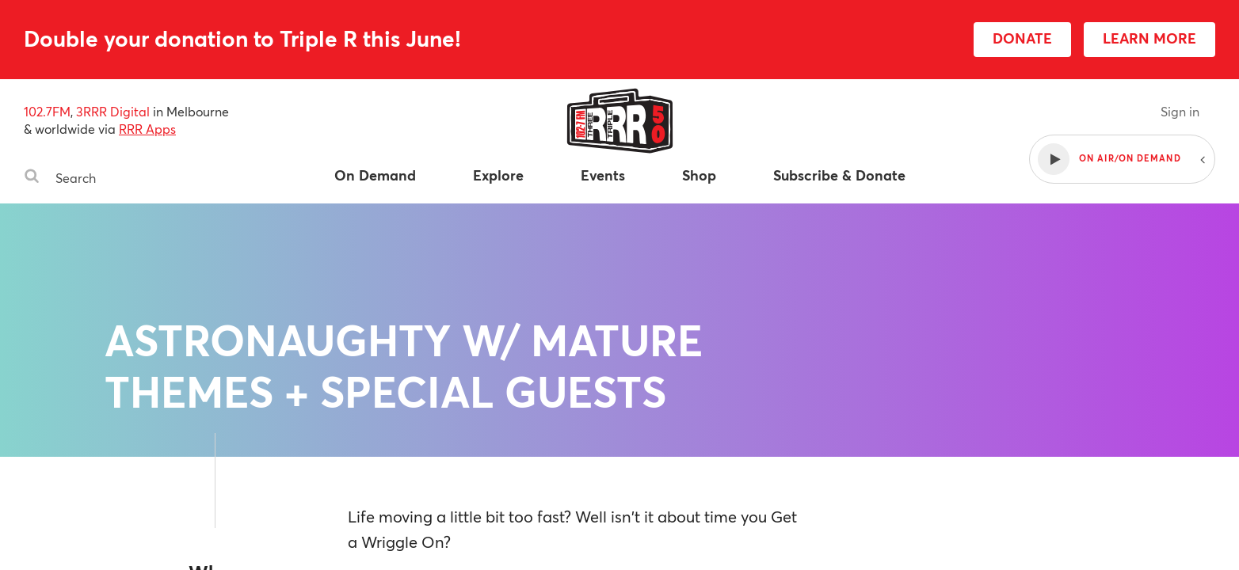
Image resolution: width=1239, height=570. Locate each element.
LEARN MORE (1149, 38)
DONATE (1022, 38)
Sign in (1180, 111)
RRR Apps (147, 128)
